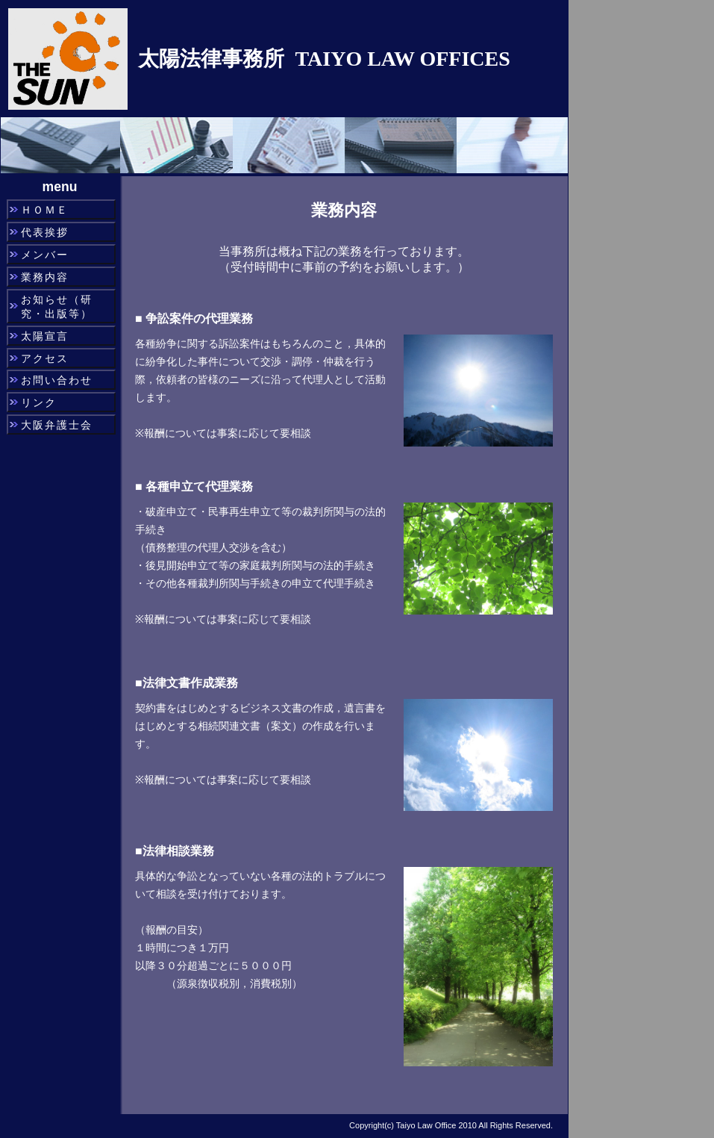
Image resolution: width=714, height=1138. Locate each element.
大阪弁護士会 (57, 425)
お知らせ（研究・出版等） (57, 306)
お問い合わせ (57, 380)
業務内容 (45, 277)
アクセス (45, 358)
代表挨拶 (45, 232)
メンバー (45, 255)
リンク (39, 402)
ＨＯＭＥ (45, 210)
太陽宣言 (45, 336)
